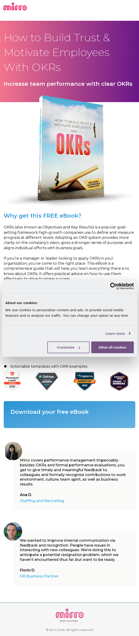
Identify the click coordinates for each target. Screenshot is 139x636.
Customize (68, 347)
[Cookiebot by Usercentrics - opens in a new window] (113, 286)
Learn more (115, 333)
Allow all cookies (113, 347)
